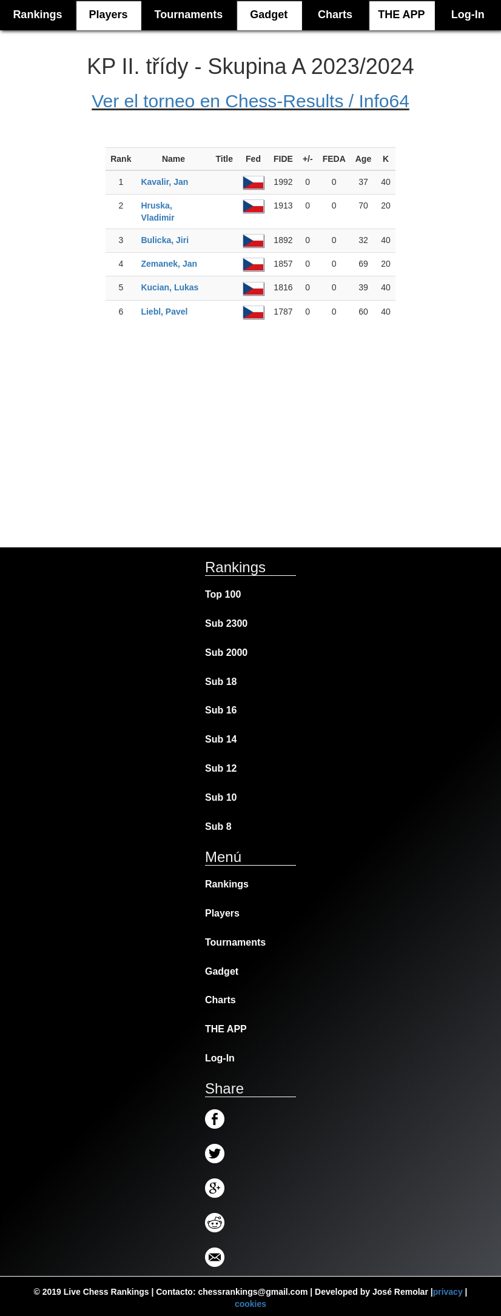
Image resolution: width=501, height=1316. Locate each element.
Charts (335, 14)
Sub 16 (221, 710)
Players (108, 14)
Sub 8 (218, 826)
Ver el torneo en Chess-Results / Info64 (250, 101)
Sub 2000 (226, 652)
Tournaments (189, 14)
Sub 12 (221, 768)
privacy (448, 1292)
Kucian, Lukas (169, 287)
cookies (250, 1304)
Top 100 (223, 594)
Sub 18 (221, 681)
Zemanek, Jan (169, 264)
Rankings (227, 884)
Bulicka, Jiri (165, 240)
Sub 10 (221, 797)
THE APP (401, 14)
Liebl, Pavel (164, 311)
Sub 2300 (226, 623)
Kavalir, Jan (164, 182)
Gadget (268, 14)
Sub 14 (221, 739)
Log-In (468, 14)
